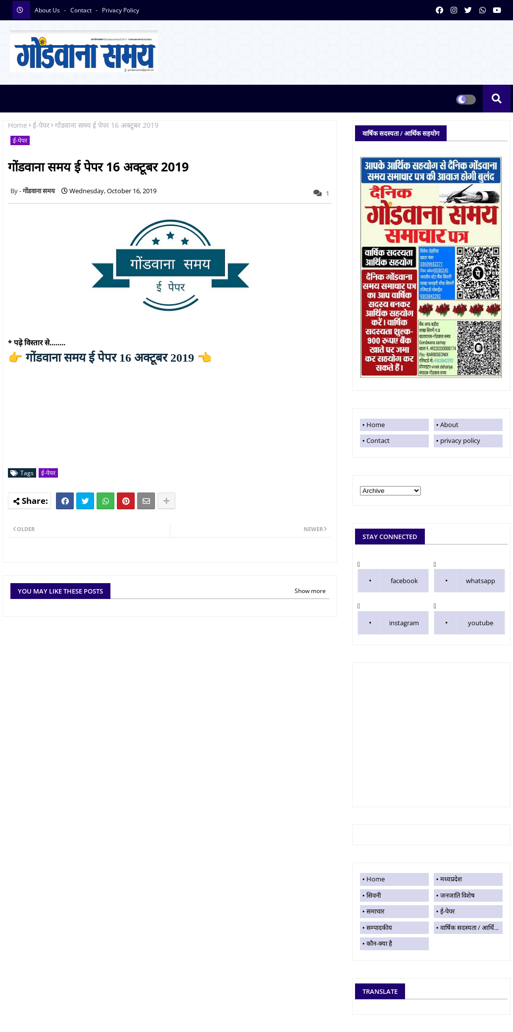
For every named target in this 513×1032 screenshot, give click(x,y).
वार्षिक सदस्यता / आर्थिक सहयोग (471, 927)
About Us (48, 10)
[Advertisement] (431, 735)
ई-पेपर (41, 125)
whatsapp (480, 580)
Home (17, 125)
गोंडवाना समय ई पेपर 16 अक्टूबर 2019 (110, 357)
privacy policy (120, 10)
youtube (480, 622)
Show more (310, 591)
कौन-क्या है (379, 943)
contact (81, 10)
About (449, 424)
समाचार (375, 911)
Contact (378, 440)
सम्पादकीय (379, 927)
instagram (404, 622)
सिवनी (373, 895)
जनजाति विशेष (457, 895)
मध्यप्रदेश (451, 878)
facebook (404, 580)
